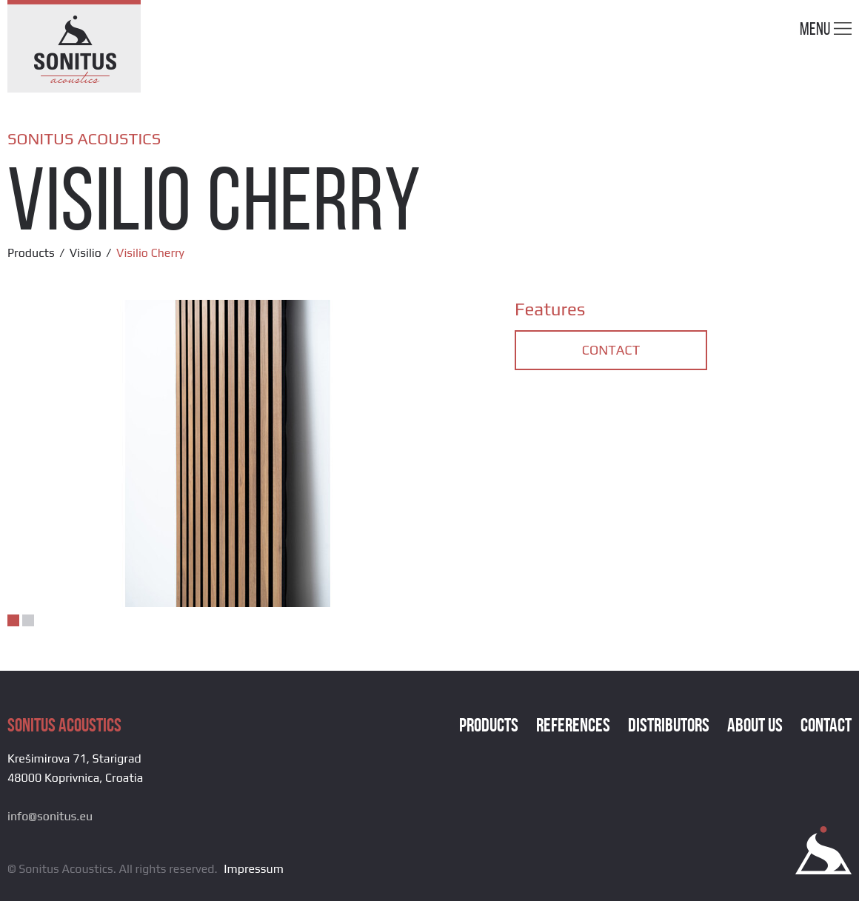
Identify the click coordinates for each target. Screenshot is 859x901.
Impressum (254, 869)
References (573, 724)
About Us (755, 724)
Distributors (668, 724)
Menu (826, 28)
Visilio (85, 253)
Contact (611, 350)
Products (31, 253)
